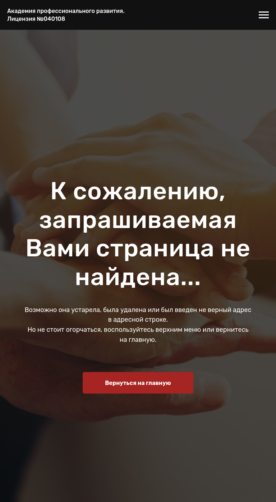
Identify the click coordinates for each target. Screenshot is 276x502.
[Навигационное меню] (264, 15)
